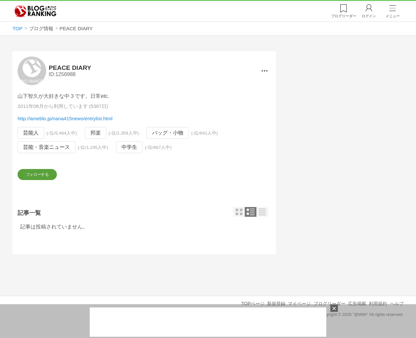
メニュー (392, 16)
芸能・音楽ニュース (46, 147)
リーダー (343, 16)
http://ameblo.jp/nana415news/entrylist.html (65, 119)
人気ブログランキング (35, 11)
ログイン (369, 16)
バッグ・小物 (167, 133)
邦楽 (95, 133)
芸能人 (31, 133)
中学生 (129, 147)
